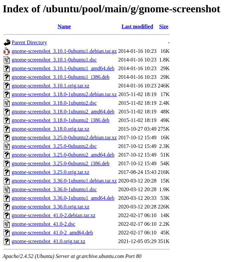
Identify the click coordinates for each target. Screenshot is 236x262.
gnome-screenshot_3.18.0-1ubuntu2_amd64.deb (63, 111)
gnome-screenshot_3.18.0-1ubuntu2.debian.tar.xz (64, 94)
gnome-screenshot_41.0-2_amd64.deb (52, 232)
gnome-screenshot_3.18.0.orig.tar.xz (50, 129)
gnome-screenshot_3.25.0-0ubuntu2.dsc (54, 146)
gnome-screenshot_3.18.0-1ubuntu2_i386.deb (61, 120)
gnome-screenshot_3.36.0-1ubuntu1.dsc (54, 189)
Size (163, 26)
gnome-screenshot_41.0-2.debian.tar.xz (53, 215)
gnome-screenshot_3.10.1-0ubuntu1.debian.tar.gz (64, 51)
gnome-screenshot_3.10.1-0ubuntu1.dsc (54, 60)
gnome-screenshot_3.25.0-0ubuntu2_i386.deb (61, 163)
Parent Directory (29, 42)
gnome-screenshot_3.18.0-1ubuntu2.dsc (54, 103)
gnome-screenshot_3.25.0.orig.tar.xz (50, 172)
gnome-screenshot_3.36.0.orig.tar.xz (50, 206)
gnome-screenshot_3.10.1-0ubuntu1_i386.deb (61, 77)
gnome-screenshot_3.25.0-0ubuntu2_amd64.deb (63, 155)
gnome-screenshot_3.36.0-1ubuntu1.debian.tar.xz (64, 181)
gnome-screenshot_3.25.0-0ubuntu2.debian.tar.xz (64, 137)
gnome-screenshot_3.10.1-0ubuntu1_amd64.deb (63, 68)
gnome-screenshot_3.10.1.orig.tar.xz (50, 85)
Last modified (137, 26)
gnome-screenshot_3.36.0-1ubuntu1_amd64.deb (63, 198)
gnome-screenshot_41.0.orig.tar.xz (48, 241)
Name (64, 26)
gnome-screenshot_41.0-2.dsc (43, 224)
